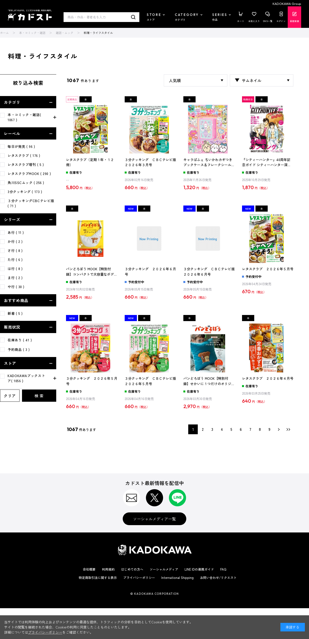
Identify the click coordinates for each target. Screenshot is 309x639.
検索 (133, 17)
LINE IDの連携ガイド (199, 569)
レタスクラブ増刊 (26, 164)
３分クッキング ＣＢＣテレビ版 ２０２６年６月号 (209, 271)
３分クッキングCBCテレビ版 (31, 203)
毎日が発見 (21, 146)
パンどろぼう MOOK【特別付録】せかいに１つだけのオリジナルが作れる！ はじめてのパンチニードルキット (209, 381)
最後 (288, 429)
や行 (16, 286)
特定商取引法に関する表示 (98, 577)
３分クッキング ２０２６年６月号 (150, 271)
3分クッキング (25, 191)
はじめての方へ (132, 569)
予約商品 (19, 349)
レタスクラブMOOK (29, 173)
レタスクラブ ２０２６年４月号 (267, 378)
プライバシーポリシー (139, 577)
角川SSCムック (26, 182)
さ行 (15, 250)
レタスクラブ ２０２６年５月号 (267, 268)
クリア (10, 396)
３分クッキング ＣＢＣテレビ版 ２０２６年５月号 (150, 381)
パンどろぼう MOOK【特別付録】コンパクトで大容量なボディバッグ (91, 271)
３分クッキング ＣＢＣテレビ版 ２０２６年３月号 (150, 162)
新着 (15, 313)
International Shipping (177, 577)
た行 (15, 259)
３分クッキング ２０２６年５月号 (91, 381)
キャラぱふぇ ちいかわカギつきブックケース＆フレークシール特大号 (209, 162)
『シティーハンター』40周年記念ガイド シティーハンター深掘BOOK (266, 162)
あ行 (16, 232)
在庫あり (20, 339)
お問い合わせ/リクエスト (218, 577)
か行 (15, 241)
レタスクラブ (24, 155)
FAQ (223, 569)
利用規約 (108, 569)
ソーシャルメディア (164, 569)
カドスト (30, 15)
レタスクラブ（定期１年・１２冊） (90, 162)
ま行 (15, 277)
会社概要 (89, 569)
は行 (15, 268)
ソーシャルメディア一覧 (154, 519)
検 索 (39, 396)
